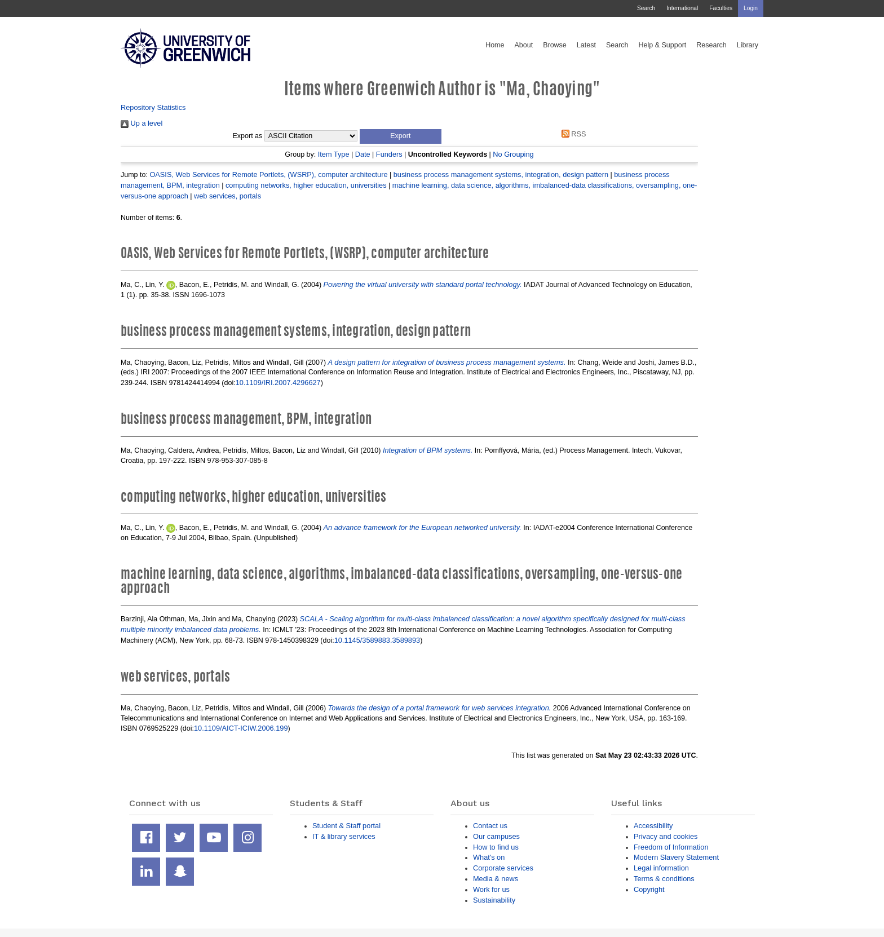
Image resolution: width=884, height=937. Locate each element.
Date (362, 154)
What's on (489, 857)
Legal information (661, 868)
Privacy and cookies (665, 836)
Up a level (141, 123)
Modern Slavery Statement (676, 857)
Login (751, 8)
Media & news (495, 878)
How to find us (496, 847)
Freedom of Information (671, 847)
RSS (572, 134)
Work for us (491, 889)
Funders (389, 154)
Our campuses (496, 836)
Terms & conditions (664, 878)
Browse (555, 45)
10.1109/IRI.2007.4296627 (278, 382)
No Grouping (513, 154)
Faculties (720, 8)
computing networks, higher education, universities (306, 185)
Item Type (334, 154)
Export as (248, 136)
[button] (400, 136)
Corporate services (503, 868)
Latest (586, 45)
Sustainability (494, 900)
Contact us (490, 825)
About (523, 45)
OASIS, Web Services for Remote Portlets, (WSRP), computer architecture (268, 174)
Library (747, 45)
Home (494, 45)
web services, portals (227, 196)
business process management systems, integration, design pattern (501, 174)
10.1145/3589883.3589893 (377, 640)
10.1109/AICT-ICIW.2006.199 (241, 728)
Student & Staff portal (346, 825)
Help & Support (663, 45)
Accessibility (653, 825)
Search (646, 8)
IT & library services (343, 836)
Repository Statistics (153, 107)
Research (711, 45)
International (682, 8)
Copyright (649, 889)
